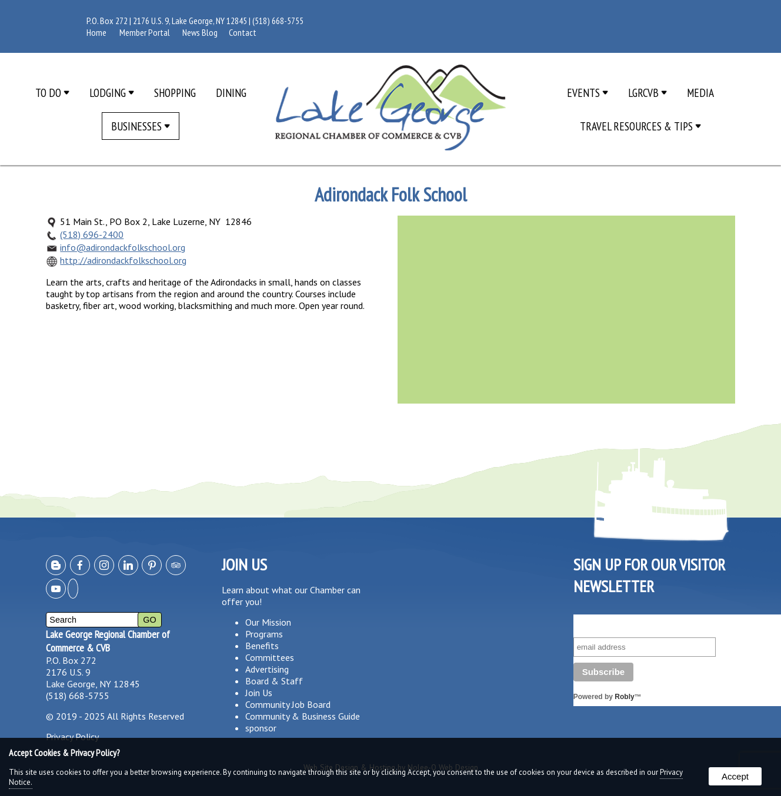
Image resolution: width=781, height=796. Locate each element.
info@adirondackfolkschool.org (122, 247)
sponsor (260, 728)
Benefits (262, 645)
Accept (735, 776)
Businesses (140, 126)
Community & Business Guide (302, 716)
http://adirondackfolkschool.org (123, 260)
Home (96, 32)
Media (700, 92)
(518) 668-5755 (277, 20)
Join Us (258, 692)
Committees (269, 657)
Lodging (111, 92)
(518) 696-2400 (92, 234)
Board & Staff (274, 681)
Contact (242, 32)
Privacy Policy (72, 737)
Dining (231, 92)
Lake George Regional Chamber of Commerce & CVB (108, 640)
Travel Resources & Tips (640, 126)
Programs (264, 634)
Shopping (175, 92)
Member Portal (144, 32)
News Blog (200, 32)
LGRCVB (647, 92)
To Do (52, 92)
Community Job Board (288, 704)
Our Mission (268, 622)
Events (587, 92)
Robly (624, 697)
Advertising (267, 669)
